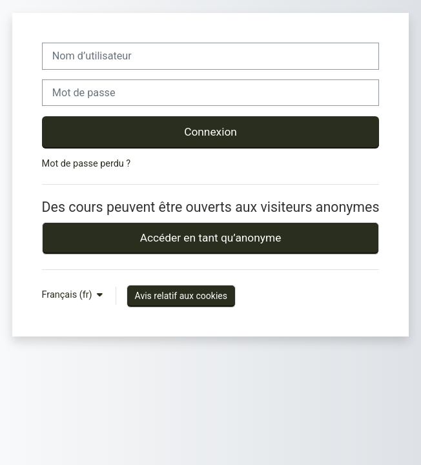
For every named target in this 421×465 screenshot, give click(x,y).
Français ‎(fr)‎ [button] (68, 294)
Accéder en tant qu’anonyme (211, 237)
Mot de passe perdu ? (86, 163)
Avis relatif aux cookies (181, 296)
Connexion (210, 131)
